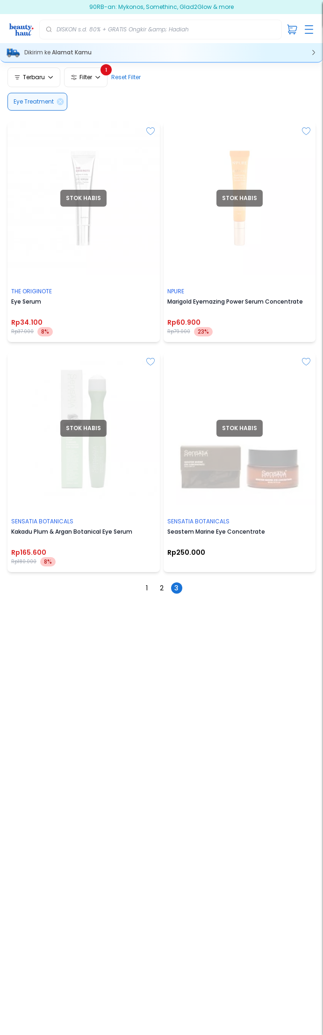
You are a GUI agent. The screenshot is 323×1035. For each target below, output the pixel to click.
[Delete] (60, 101)
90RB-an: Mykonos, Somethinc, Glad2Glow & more (171, 7)
